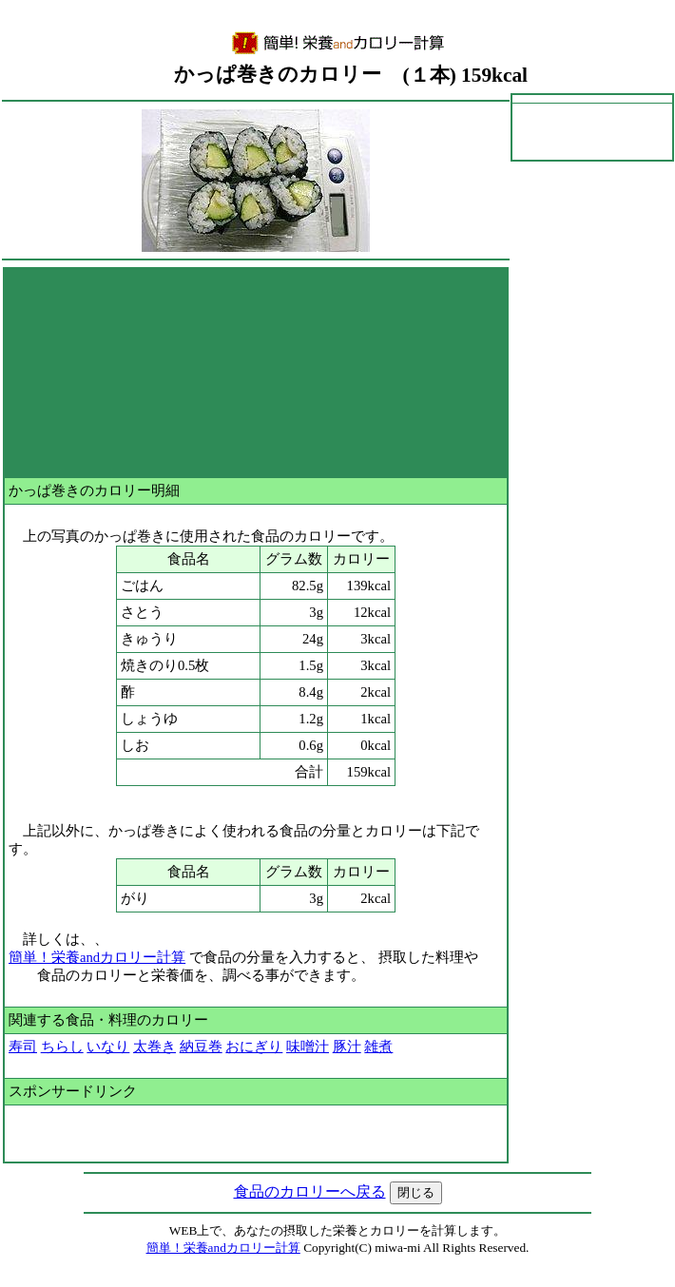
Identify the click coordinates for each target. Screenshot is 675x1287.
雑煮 (378, 1046)
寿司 (23, 1046)
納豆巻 (201, 1046)
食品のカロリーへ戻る (310, 1191)
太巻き (154, 1046)
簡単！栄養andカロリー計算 (97, 957)
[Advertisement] (256, 373)
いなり (108, 1046)
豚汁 (347, 1046)
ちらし (62, 1046)
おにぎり (253, 1046)
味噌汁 (307, 1046)
